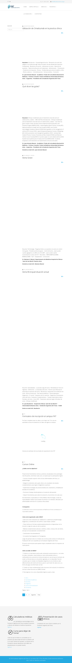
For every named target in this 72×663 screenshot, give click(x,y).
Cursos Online (28, 464)
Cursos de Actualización (32, 585)
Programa (28, 583)
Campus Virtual (33, 6)
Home (25, 6)
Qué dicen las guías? (30, 86)
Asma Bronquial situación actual (35, 272)
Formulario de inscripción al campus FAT (39, 416)
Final (39, 595)
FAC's (27, 578)
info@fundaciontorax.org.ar (58, 1)
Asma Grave (27, 157)
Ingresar (10, 627)
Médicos (43, 6)
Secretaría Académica (31, 580)
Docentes (28, 581)
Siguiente (33, 595)
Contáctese (38, 14)
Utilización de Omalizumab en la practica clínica (42, 28)
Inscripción (28, 587)
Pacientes (52, 6)
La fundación (27, 14)
